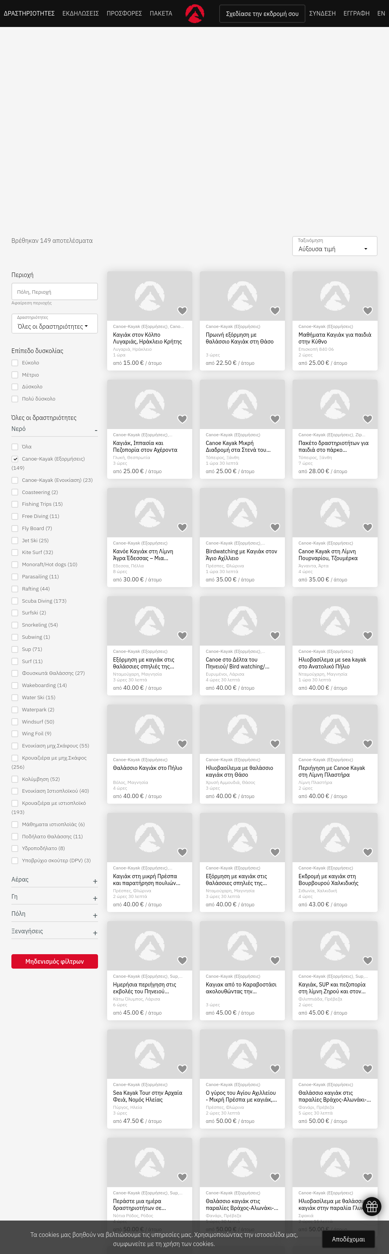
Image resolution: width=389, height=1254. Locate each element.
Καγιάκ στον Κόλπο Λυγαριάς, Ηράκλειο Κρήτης (147, 338)
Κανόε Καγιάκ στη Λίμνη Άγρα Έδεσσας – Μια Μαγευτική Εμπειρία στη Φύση (143, 554)
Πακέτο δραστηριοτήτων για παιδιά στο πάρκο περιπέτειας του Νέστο (334, 446)
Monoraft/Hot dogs (44, 564)
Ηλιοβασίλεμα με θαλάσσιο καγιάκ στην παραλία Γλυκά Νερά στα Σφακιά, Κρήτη (333, 1204)
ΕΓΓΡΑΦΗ (356, 13)
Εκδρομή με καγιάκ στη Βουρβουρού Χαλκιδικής (329, 879)
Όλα (21, 446)
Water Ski (33, 697)
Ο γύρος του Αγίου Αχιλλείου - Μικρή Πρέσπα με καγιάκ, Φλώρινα (241, 1096)
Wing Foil (31, 733)
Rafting (30, 588)
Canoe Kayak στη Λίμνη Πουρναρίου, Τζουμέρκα (328, 554)
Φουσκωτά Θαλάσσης (48, 673)
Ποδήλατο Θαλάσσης (47, 836)
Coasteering (34, 492)
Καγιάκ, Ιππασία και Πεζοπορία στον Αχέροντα (145, 446)
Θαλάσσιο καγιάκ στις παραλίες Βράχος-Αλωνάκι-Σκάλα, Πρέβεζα (333, 1096)
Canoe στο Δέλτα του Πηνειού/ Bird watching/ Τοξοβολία (235, 663)
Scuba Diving (38, 601)
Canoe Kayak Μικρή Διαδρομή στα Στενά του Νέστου (236, 446)
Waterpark (33, 709)
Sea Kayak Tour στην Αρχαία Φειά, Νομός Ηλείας (148, 1096)
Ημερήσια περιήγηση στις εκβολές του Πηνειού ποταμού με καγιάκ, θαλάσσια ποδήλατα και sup (148, 987)
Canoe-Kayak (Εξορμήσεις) (48, 463)
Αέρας (19, 879)
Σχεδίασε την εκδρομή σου (262, 13)
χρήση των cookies (188, 1244)
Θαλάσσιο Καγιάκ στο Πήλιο (147, 768)
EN (381, 13)
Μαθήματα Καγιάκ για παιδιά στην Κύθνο (335, 338)
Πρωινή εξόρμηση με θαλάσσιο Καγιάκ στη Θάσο (240, 338)
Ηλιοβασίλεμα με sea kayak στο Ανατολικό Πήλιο (332, 663)
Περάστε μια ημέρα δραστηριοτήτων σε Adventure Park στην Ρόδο (145, 1204)
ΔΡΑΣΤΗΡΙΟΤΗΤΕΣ (29, 13)
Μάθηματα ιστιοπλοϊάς (48, 824)
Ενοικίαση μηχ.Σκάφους (50, 745)
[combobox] (335, 246)
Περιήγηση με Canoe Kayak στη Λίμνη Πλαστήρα (332, 771)
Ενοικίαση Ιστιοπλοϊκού (50, 791)
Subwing (30, 637)
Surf (27, 661)
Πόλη (18, 913)
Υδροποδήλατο (38, 848)
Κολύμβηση (35, 779)
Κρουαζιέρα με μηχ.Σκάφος (49, 762)
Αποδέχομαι (348, 1239)
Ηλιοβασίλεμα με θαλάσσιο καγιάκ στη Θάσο (239, 771)
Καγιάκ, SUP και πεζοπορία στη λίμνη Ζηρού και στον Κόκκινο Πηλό (332, 987)
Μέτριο (25, 374)
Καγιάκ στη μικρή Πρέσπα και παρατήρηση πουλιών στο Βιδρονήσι (145, 879)
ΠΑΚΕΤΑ (161, 13)
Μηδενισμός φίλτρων (54, 961)
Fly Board (31, 528)
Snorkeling (34, 625)
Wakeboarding (39, 685)
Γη (14, 896)
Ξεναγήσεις (27, 931)
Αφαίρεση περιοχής (31, 303)
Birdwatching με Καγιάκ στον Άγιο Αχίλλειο (241, 554)
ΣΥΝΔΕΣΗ (322, 13)
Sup (26, 649)
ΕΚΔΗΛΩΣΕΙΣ (80, 13)
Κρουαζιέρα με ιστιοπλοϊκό (48, 807)
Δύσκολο (27, 386)
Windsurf (32, 721)
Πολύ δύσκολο (33, 398)
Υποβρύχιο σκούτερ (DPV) (51, 860)
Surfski (28, 612)
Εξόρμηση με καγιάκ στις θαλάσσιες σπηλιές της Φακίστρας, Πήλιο (143, 663)
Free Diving (35, 516)
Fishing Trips (37, 504)
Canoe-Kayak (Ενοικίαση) (52, 480)
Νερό (18, 428)
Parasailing (35, 576)
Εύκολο (25, 362)
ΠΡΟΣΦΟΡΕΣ (124, 13)
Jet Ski (30, 540)
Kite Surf (32, 552)
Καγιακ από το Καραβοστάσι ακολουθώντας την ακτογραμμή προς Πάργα (241, 987)
